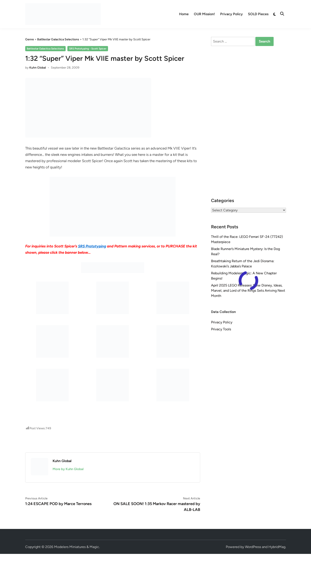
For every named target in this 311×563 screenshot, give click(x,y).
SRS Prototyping (92, 246)
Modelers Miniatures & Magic (76, 547)
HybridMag (276, 547)
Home (184, 14)
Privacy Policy (231, 14)
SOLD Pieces (258, 14)
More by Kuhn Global (68, 469)
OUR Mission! (204, 14)
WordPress (253, 547)
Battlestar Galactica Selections (45, 48)
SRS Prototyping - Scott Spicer (87, 48)
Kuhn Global (37, 67)
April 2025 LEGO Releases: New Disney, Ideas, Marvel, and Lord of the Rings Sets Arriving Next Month (248, 290)
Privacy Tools (221, 329)
